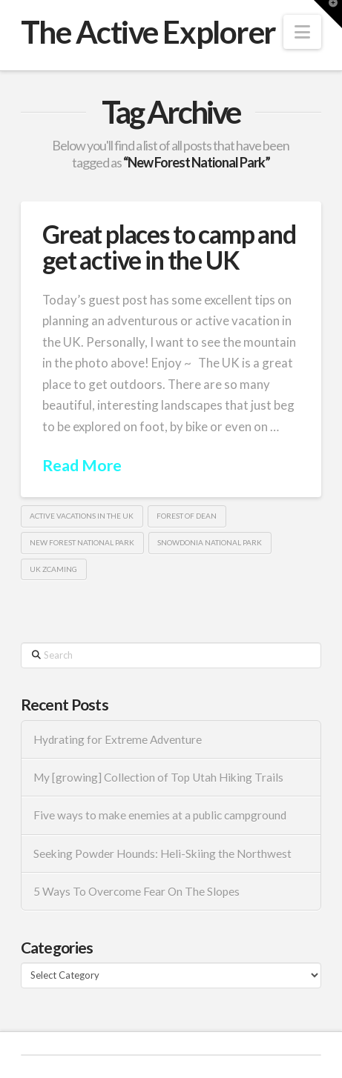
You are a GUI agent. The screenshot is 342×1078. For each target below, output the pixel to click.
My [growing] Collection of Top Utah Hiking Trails (158, 777)
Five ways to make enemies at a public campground (159, 815)
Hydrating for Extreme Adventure (117, 739)
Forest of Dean (187, 515)
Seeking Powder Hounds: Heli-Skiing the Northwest (162, 853)
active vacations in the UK (82, 515)
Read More (82, 465)
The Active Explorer (148, 31)
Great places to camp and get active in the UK (169, 247)
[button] (302, 32)
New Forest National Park (82, 542)
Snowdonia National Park (209, 542)
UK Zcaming (53, 569)
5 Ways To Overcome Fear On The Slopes (136, 891)
